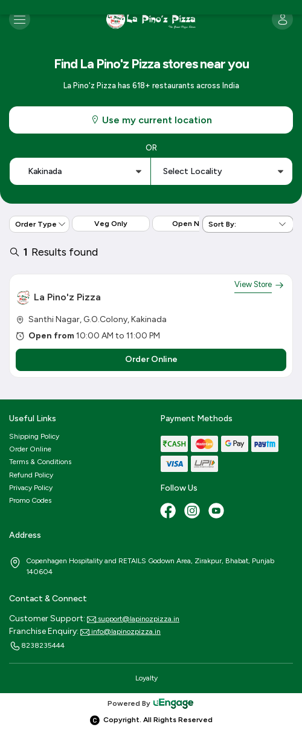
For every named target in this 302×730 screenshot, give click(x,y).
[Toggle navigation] (19, 19)
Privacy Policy (31, 487)
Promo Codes (30, 500)
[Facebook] (169, 512)
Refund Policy (31, 475)
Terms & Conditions (40, 461)
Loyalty (146, 678)
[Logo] (151, 19)
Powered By (151, 703)
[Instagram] (193, 512)
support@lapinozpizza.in (133, 619)
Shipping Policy (34, 436)
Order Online (30, 449)
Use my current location (151, 120)
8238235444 (37, 646)
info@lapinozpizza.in (120, 631)
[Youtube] (217, 512)
